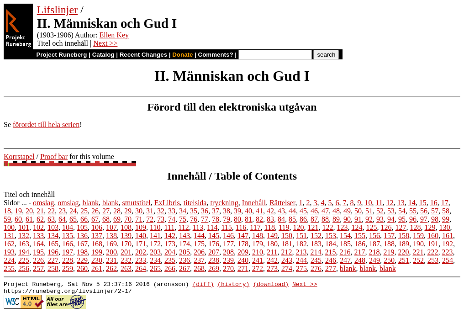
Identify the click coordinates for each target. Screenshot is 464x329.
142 (169, 235)
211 (272, 252)
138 (111, 235)
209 (242, 252)
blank (90, 203)
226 (38, 260)
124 (356, 227)
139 (126, 235)
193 (9, 252)
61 (29, 219)
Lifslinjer (57, 10)
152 (316, 235)
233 (140, 260)
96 (413, 219)
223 (447, 252)
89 (336, 219)
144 (199, 235)
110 (155, 227)
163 (23, 244)
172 (155, 244)
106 (96, 227)
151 (301, 235)
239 (228, 260)
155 (359, 235)
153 (330, 235)
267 (184, 268)
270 (228, 268)
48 (336, 211)
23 (62, 211)
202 (140, 252)
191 (432, 244)
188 (389, 244)
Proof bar (54, 156)
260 (82, 268)
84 (281, 219)
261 (96, 268)
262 (111, 268)
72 (149, 219)
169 (111, 244)
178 (242, 244)
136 (82, 235)
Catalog (103, 54)
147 (242, 235)
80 (237, 219)
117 (255, 227)
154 (345, 235)
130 (444, 227)
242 (272, 260)
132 (23, 235)
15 (423, 203)
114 (212, 227)
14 (412, 203)
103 (52, 227)
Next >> (105, 43)
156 (374, 235)
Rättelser (282, 203)
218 (374, 252)
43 (281, 211)
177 (228, 244)
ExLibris (167, 203)
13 (401, 203)
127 (400, 227)
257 (38, 268)
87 (314, 219)
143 (184, 235)
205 (184, 252)
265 (155, 268)
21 (40, 211)
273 (272, 268)
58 (445, 211)
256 (23, 268)
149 (272, 235)
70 (128, 219)
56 (423, 211)
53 (391, 211)
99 (445, 219)
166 (67, 244)
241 (257, 260)
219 (388, 252)
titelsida (195, 203)
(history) (233, 285)
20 (29, 211)
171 (140, 244)
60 (18, 219)
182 (301, 244)
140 (140, 235)
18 (7, 211)
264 (140, 268)
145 (213, 235)
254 (447, 260)
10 (368, 203)
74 (171, 219)
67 (95, 219)
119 (284, 227)
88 (325, 219)
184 (330, 244)
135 (67, 235)
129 (429, 227)
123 (342, 227)
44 (292, 211)
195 (38, 252)
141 (155, 235)
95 (402, 219)
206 (199, 252)
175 (199, 244)
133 (38, 235)
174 (184, 244)
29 (128, 211)
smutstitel (136, 203)
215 (330, 252)
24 (73, 211)
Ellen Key (114, 35)
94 (391, 219)
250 (389, 260)
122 (327, 227)
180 (272, 244)
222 (432, 252)
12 (390, 203)
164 (38, 244)
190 (418, 244)
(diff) (203, 285)
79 (226, 219)
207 (213, 252)
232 (126, 260)
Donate (182, 54)
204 (169, 252)
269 (213, 268)
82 (259, 219)
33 (171, 211)
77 (204, 219)
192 (447, 244)
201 (126, 252)
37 (215, 211)
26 (95, 211)
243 (286, 260)
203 (155, 252)
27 (106, 211)
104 (67, 227)
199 (96, 252)
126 (385, 227)
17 (444, 203)
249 (374, 260)
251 (403, 260)
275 (301, 268)
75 (182, 219)
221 (417, 252)
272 (257, 268)
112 (183, 227)
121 (312, 227)
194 (23, 252)
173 (169, 244)
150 (286, 235)
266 (169, 268)
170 (126, 244)
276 (316, 268)
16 (434, 203)
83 (270, 219)
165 (52, 244)
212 (286, 252)
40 (248, 211)
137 (96, 235)
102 (38, 227)
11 (378, 203)
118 (269, 227)
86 (303, 219)
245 (316, 260)
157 (389, 235)
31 (149, 211)
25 (84, 211)
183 (316, 244)
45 (303, 211)
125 (371, 227)
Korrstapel (19, 156)
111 (169, 227)
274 (286, 268)
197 (67, 252)
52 (380, 211)
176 (213, 244)
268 (199, 268)
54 (402, 211)
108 (126, 227)
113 (198, 227)
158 (403, 235)
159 (418, 235)
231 (111, 260)
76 (193, 219)
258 (52, 268)
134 (52, 235)
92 (369, 219)
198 (82, 252)
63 (51, 219)
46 (314, 211)
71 (138, 219)
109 (140, 227)
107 (111, 227)
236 (184, 260)
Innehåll (254, 203)
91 (358, 219)
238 (213, 260)
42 (270, 211)
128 (415, 227)
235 (169, 260)
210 (257, 252)
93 (380, 219)
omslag (43, 203)
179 (257, 244)
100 (9, 227)
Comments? (215, 54)
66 (84, 219)
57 (434, 211)
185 (345, 244)
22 (51, 211)
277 (330, 268)
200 (111, 252)
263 (126, 268)
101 (23, 227)
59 (7, 219)
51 (369, 211)
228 (67, 260)
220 (403, 252)
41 (259, 211)
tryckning (224, 203)
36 (204, 211)
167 (82, 244)
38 (226, 211)
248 (359, 260)
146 (228, 235)
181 (286, 244)
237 (199, 260)
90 (347, 219)
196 (52, 252)
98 (434, 219)
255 (9, 268)
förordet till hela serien (46, 124)
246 (330, 260)
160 (432, 235)
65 (73, 219)
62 (40, 219)
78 (215, 219)
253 (432, 260)
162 (9, 244)
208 (228, 252)
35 (193, 211)
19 (18, 211)
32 (160, 211)
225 (23, 260)
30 (138, 211)
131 (9, 235)
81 (248, 219)
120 (298, 227)
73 (160, 219)
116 (241, 227)
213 (300, 252)
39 (237, 211)
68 (106, 219)
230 (96, 260)
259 (67, 268)
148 (257, 235)
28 (117, 211)
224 (9, 260)
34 (182, 211)
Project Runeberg (61, 54)
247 (345, 260)
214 (315, 252)
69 (117, 219)
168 (96, 244)
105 (82, 227)
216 (344, 252)
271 (242, 268)
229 (82, 260)
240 (242, 260)
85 (292, 219)
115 (226, 227)
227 (52, 260)
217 (359, 252)
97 (423, 219)
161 (447, 235)
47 (325, 211)
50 (358, 211)
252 (418, 260)
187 (374, 244)
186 (359, 244)
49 (347, 211)
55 (413, 211)
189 (403, 244)
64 (62, 219)
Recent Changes (143, 54)
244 (301, 260)
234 (155, 260)
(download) (271, 285)
